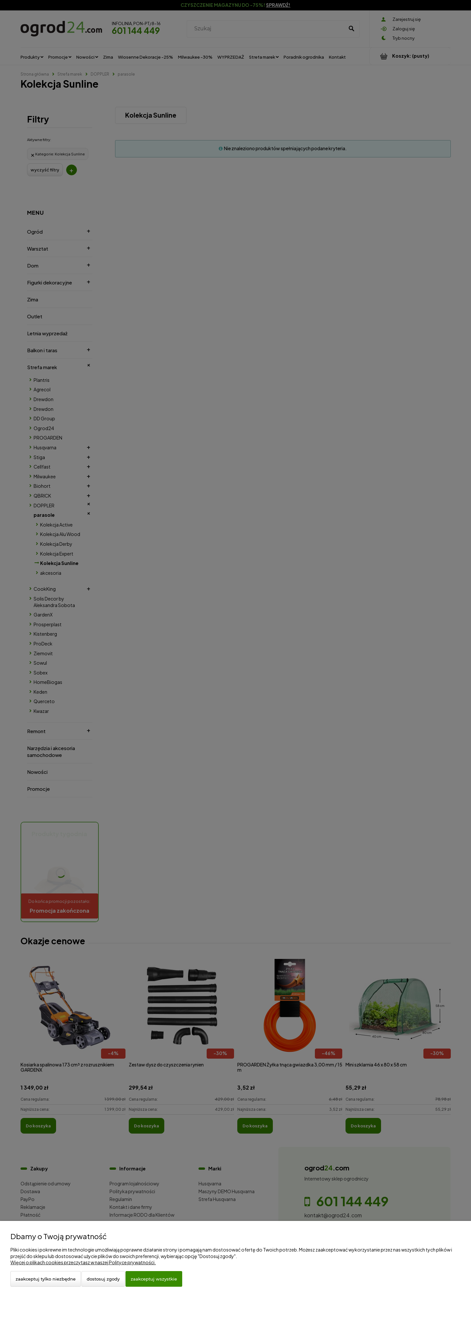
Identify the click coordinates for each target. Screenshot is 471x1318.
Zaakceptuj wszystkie (154, 1279)
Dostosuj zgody (103, 1279)
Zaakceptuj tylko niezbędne (46, 1279)
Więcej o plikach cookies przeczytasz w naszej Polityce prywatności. (83, 1262)
